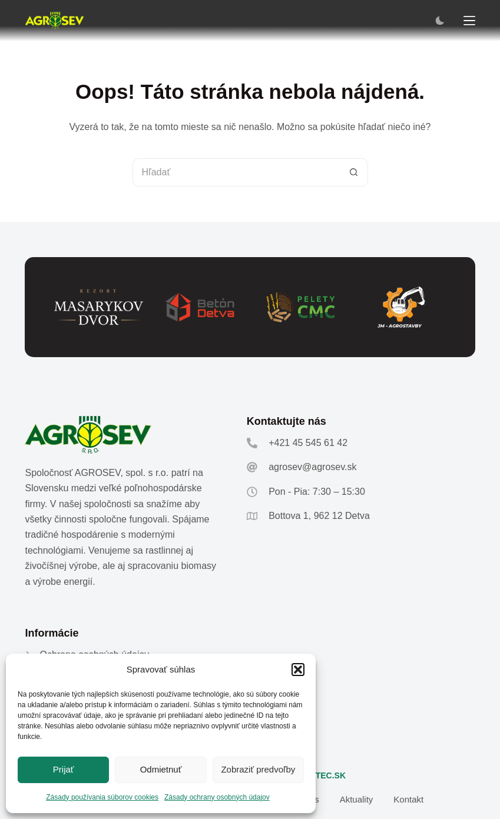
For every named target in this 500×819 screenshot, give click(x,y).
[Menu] (469, 20)
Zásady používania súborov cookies (102, 797)
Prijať (63, 769)
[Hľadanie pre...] (236, 172)
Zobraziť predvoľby (258, 769)
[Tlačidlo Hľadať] (354, 172)
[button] (298, 669)
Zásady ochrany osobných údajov (217, 797)
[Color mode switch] (440, 20)
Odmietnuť (161, 769)
